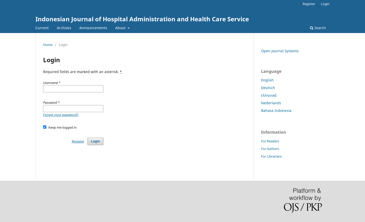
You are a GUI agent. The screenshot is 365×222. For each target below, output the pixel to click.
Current (42, 27)
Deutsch (268, 87)
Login (325, 4)
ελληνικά (269, 95)
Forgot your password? (61, 114)
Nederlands (271, 102)
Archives (64, 27)
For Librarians (271, 156)
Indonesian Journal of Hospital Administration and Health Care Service (142, 19)
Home (47, 44)
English (267, 80)
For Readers (270, 141)
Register (309, 4)
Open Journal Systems (280, 50)
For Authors (270, 148)
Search (318, 27)
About (120, 27)
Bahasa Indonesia (276, 110)
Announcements (93, 27)
